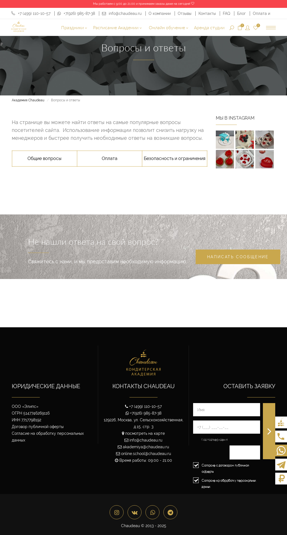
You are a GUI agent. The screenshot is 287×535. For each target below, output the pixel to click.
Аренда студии (209, 27)
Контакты (207, 13)
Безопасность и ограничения (174, 158)
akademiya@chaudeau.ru (143, 447)
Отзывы (185, 13)
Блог (242, 13)
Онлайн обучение (168, 27)
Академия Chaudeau (28, 100)
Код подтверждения (215, 439)
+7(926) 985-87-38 (76, 13)
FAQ (227, 13)
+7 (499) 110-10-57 (30, 13)
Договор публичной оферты (38, 426)
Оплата (109, 158)
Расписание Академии (117, 27)
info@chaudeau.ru (122, 13)
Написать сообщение (238, 257)
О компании (160, 13)
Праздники (74, 27)
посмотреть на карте (143, 433)
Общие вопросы (44, 158)
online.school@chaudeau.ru (143, 453)
